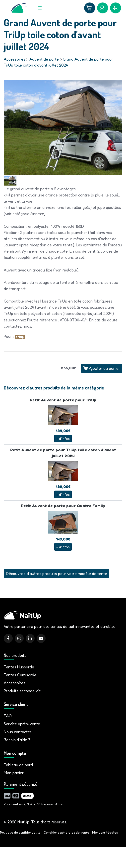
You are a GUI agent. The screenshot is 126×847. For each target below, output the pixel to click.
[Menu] (39, 7)
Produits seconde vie (22, 690)
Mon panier (14, 772)
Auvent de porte (44, 59)
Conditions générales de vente (66, 832)
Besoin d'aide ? (17, 739)
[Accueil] (19, 8)
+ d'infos (63, 438)
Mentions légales (105, 832)
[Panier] (89, 7)
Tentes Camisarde (20, 674)
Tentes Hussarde (19, 666)
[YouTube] (41, 638)
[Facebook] (8, 638)
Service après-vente (22, 723)
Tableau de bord (18, 764)
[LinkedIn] (30, 638)
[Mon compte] (102, 7)
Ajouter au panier (101, 368)
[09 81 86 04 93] (115, 7)
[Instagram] (19, 638)
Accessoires (14, 59)
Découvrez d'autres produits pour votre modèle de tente (56, 573)
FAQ (8, 715)
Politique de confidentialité (20, 832)
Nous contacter (17, 731)
